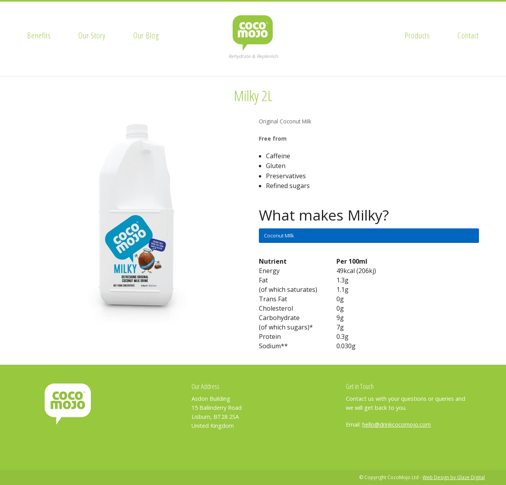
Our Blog (146, 35)
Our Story (92, 35)
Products (417, 35)
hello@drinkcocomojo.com (396, 424)
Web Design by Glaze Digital (454, 477)
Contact (468, 35)
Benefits (39, 35)
